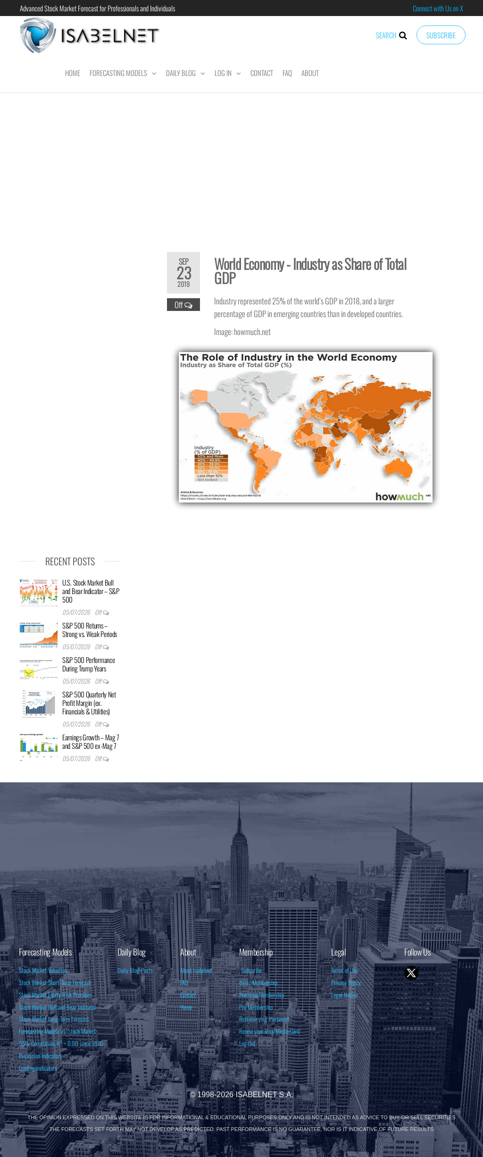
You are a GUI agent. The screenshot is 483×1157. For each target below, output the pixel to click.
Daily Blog (181, 72)
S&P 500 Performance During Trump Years (88, 663)
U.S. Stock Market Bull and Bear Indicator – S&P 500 (90, 590)
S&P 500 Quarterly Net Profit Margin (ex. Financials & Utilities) (89, 702)
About (310, 72)
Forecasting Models (118, 72)
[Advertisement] (241, 166)
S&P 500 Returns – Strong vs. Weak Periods (89, 629)
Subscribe (441, 35)
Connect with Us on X (438, 8)
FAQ (287, 72)
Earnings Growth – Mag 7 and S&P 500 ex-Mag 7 (90, 741)
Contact (261, 72)
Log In (223, 72)
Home (72, 72)
